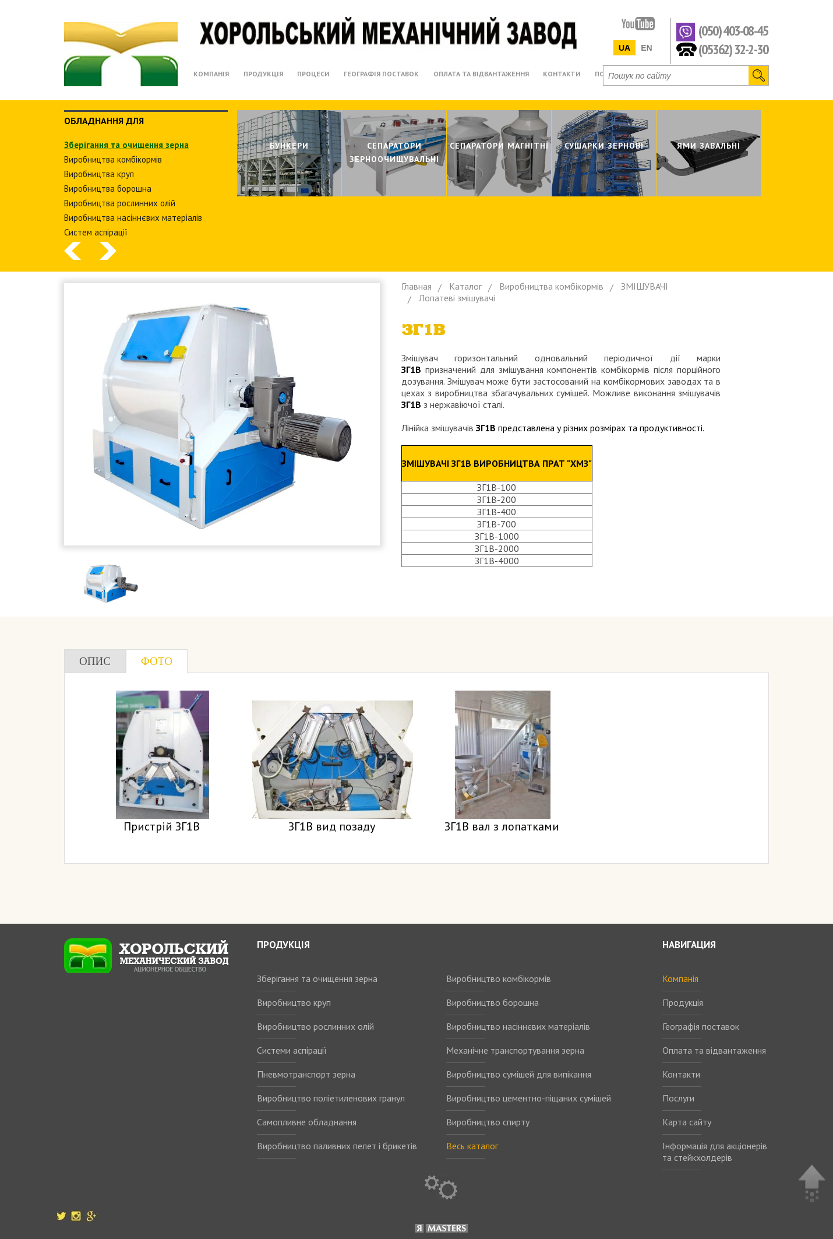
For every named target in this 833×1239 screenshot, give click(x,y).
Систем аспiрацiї (96, 232)
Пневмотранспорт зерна (306, 1074)
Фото (156, 661)
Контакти (681, 1074)
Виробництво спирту (488, 1122)
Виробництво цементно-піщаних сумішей (528, 1098)
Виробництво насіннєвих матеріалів (518, 1026)
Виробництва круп (99, 173)
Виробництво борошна (492, 1002)
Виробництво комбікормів (498, 978)
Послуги (678, 1098)
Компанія (680, 978)
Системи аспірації (292, 1050)
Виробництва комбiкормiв (113, 159)
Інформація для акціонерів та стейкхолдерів (714, 1151)
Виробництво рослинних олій (315, 1026)
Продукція (682, 1002)
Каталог (465, 286)
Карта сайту (686, 1122)
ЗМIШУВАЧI (644, 286)
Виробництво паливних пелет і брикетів (337, 1146)
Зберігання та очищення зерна (317, 978)
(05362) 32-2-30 (733, 48)
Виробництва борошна (107, 188)
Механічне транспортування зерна (515, 1050)
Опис (95, 661)
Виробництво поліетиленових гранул (331, 1098)
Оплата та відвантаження (714, 1050)
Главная (416, 286)
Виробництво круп (294, 1002)
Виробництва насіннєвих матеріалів (133, 217)
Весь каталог (472, 1146)
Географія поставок (700, 1026)
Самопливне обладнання (307, 1122)
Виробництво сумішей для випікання (518, 1074)
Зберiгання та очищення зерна (126, 144)
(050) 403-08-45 (733, 31)
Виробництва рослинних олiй (119, 203)
